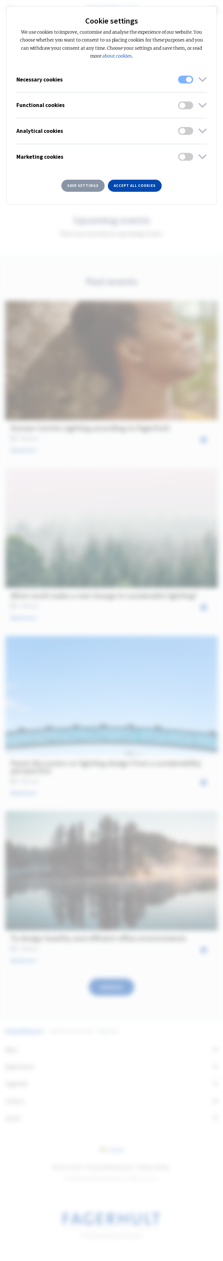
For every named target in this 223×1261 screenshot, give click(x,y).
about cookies (117, 56)
